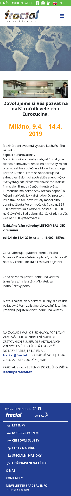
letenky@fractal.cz (17, 372)
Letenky (16, 425)
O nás (10, 470)
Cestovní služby (23, 440)
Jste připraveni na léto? (27, 463)
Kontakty (22, 3)
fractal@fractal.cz (17, 355)
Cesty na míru (21, 448)
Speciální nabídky (24, 455)
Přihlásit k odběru (19, 489)
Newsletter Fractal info (27, 486)
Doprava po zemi (23, 433)
